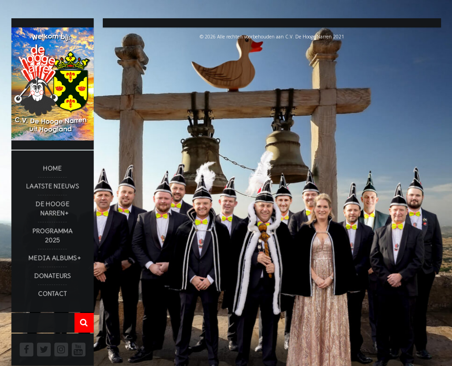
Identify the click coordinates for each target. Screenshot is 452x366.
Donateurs (52, 276)
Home (52, 168)
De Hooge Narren (52, 208)
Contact (52, 294)
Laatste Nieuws (52, 186)
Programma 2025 (52, 235)
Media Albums (52, 258)
